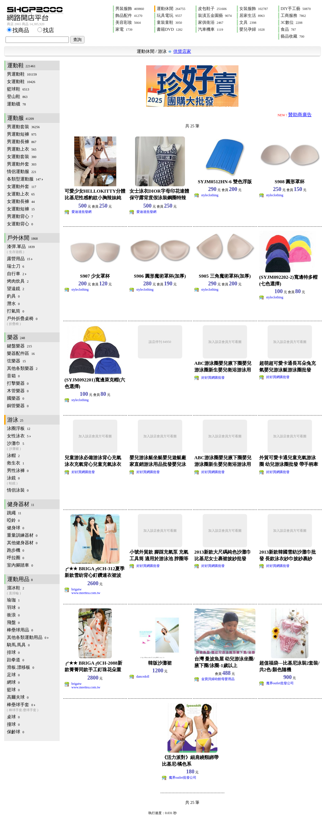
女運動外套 (21, 186)
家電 (123, 29)
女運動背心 (20, 223)
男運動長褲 (21, 141)
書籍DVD (169, 29)
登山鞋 (17, 96)
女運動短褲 (21, 208)
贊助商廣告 (300, 114)
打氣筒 (15, 311)
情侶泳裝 (18, 490)
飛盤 (13, 622)
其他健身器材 (22, 542)
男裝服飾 (129, 8)
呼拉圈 (15, 557)
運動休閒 (171, 8)
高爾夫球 (18, 697)
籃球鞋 (18, 89)
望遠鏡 (15, 288)
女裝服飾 (253, 8)
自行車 (17, 273)
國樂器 (15, 398)
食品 (288, 29)
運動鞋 (21, 65)
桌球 (13, 716)
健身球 (15, 527)
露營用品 (20, 258)
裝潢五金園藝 (215, 15)
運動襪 (16, 104)
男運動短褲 (21, 134)
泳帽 (13, 455)
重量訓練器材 (22, 535)
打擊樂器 (18, 383)
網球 (13, 682)
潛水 (13, 303)
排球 (13, 652)
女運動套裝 (21, 156)
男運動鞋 (22, 74)
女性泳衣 (19, 435)
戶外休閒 (22, 238)
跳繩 (14, 512)
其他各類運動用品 (28, 637)
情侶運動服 (21, 171)
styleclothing (210, 195)
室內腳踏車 (20, 565)
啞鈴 (13, 520)
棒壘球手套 (33, 707)
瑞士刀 (15, 266)
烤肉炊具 (18, 281)
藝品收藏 (292, 36)
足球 (13, 674)
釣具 (13, 296)
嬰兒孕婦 (252, 29)
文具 (247, 22)
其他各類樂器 (22, 368)
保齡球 (15, 731)
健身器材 (20, 504)
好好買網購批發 (213, 377)
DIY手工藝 (296, 8)
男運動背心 (20, 216)
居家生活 (252, 15)
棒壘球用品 (20, 630)
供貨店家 (182, 51)
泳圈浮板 (18, 428)
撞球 (13, 724)
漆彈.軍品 (33, 249)
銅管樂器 (18, 405)
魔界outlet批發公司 (280, 683)
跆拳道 (15, 659)
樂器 (16, 337)
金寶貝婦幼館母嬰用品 (218, 679)
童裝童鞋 (169, 22)
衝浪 (13, 615)
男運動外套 (21, 164)
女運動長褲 (21, 201)
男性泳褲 (18, 470)
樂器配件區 (21, 353)
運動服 (20, 118)
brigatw (77, 589)
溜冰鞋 (33, 590)
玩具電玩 (169, 15)
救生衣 (15, 463)
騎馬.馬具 (18, 644)
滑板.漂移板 (20, 667)
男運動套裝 (23, 126)
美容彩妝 (128, 22)
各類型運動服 (25, 179)
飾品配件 (128, 15)
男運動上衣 (21, 149)
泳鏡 (33, 481)
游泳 (162, 51)
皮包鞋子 (212, 8)
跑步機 (15, 550)
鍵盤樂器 (19, 346)
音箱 (13, 375)
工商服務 (293, 15)
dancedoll (142, 676)
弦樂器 (16, 360)
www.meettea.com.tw (86, 593)
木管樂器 (18, 390)
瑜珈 (13, 600)
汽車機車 (210, 29)
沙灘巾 (33, 446)
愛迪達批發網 (82, 212)
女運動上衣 (21, 194)
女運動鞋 (21, 81)
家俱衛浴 (210, 22)
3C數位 (291, 22)
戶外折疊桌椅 (33, 321)
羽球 (13, 607)
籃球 (13, 689)
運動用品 (20, 579)
